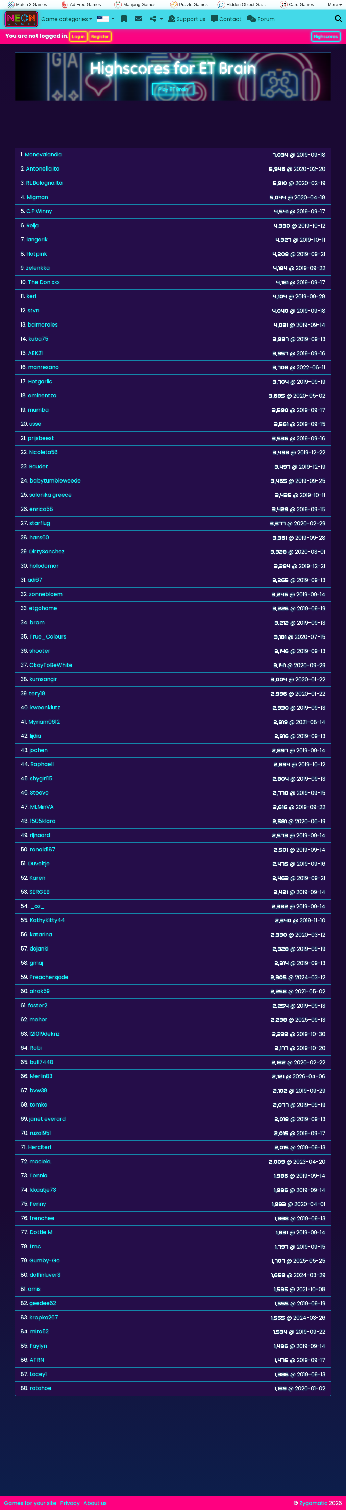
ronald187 (42, 849)
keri (31, 296)
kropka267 (43, 1317)
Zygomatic (313, 1503)
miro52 (39, 1331)
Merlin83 (41, 1076)
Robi (36, 1048)
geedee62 (42, 1303)
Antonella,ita (42, 169)
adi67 (35, 580)
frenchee (42, 1218)
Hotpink (36, 254)
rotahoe (40, 1388)
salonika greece (50, 495)
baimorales (43, 325)
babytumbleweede (55, 481)
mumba (38, 410)
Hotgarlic (40, 381)
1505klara (42, 821)
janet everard (47, 1119)
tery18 (37, 693)
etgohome (43, 608)
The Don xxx (44, 282)
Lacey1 (38, 1374)
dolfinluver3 (45, 1275)
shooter (39, 651)
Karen (37, 878)
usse (35, 424)
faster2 (37, 1005)
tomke (38, 1105)
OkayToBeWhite (50, 665)
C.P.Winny (39, 211)
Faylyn (38, 1346)
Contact (226, 19)
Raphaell (42, 764)
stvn (33, 310)
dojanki (39, 949)
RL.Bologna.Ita (44, 183)
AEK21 (35, 353)
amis (34, 1289)
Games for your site (30, 1503)
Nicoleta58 (43, 452)
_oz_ (37, 906)
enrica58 (41, 509)
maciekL (40, 1161)
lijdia (35, 736)
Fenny (38, 1204)
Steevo (39, 793)
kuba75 (38, 339)
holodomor (44, 566)
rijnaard (40, 835)
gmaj (36, 963)
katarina (41, 934)
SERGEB (39, 892)
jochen (39, 750)
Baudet (38, 466)
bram (37, 622)
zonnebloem (46, 594)
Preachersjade (48, 977)
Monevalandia (43, 154)
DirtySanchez (47, 551)
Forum (261, 19)
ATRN (37, 1360)
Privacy (70, 1503)
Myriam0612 (44, 722)
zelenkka (38, 268)
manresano (43, 367)
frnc (35, 1246)
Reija (32, 225)
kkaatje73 (43, 1190)
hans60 (39, 537)
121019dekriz (44, 1034)
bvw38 (38, 1090)
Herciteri (39, 1147)
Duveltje (39, 863)
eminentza (42, 395)
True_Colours (47, 637)
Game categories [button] (64, 19)
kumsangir (43, 679)
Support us (186, 19)
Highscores (326, 36)
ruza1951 (40, 1133)
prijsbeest (41, 438)
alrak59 (40, 991)
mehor (38, 1019)
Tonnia (38, 1175)
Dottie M (41, 1232)
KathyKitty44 (47, 920)
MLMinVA (42, 807)
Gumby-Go (44, 1261)
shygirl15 (41, 778)
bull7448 (41, 1062)
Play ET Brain (173, 89)
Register (100, 36)
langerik (37, 239)
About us (95, 1503)
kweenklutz (45, 707)
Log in (78, 36)
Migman (37, 197)
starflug (39, 523)
